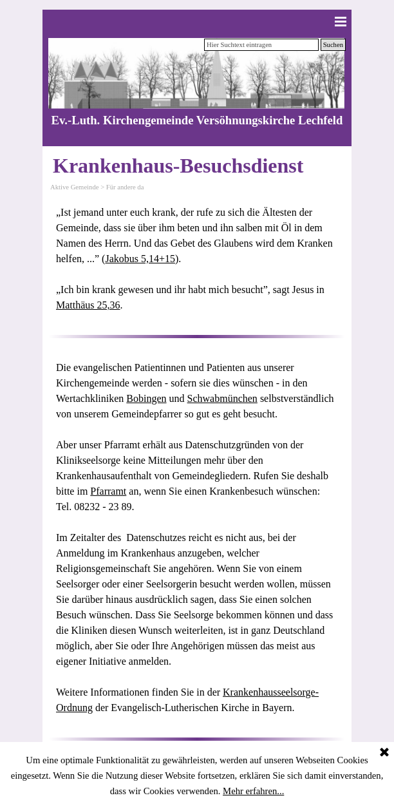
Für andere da (125, 187)
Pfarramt (108, 491)
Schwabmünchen (222, 398)
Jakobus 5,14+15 (140, 258)
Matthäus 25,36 (88, 305)
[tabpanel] (197, 259)
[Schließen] (384, 753)
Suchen (333, 44)
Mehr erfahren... (253, 791)
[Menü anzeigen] (341, 21)
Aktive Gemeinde (74, 187)
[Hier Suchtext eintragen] (261, 45)
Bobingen (146, 398)
